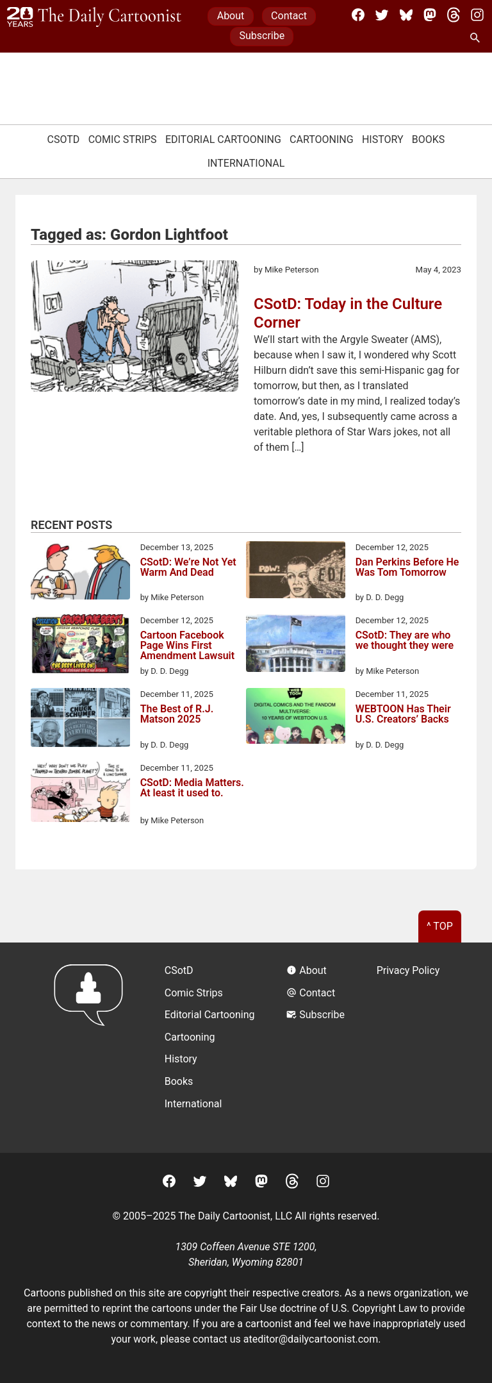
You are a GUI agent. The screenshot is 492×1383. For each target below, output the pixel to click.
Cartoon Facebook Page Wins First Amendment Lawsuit (187, 646)
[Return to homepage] (93, 1047)
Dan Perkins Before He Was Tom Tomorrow (407, 567)
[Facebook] (358, 14)
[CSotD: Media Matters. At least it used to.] (80, 794)
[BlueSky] (406, 14)
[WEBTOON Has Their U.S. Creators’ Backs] (295, 718)
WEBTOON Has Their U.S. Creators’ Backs (403, 714)
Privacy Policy (408, 970)
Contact (289, 16)
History (383, 139)
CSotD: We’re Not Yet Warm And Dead (188, 567)
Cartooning (322, 139)
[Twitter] (382, 14)
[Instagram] (477, 14)
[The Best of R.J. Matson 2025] (80, 719)
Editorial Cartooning (223, 139)
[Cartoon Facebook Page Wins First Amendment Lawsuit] (80, 646)
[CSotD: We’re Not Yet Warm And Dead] (80, 572)
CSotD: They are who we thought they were (405, 640)
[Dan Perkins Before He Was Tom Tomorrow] (295, 572)
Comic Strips (122, 139)
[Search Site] (477, 38)
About (231, 16)
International (246, 163)
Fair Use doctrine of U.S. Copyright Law (329, 1308)
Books (428, 139)
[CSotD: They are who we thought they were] (295, 645)
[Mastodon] (430, 14)
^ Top (440, 926)
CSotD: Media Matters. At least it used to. (192, 788)
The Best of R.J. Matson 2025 (177, 714)
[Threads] (453, 14)
